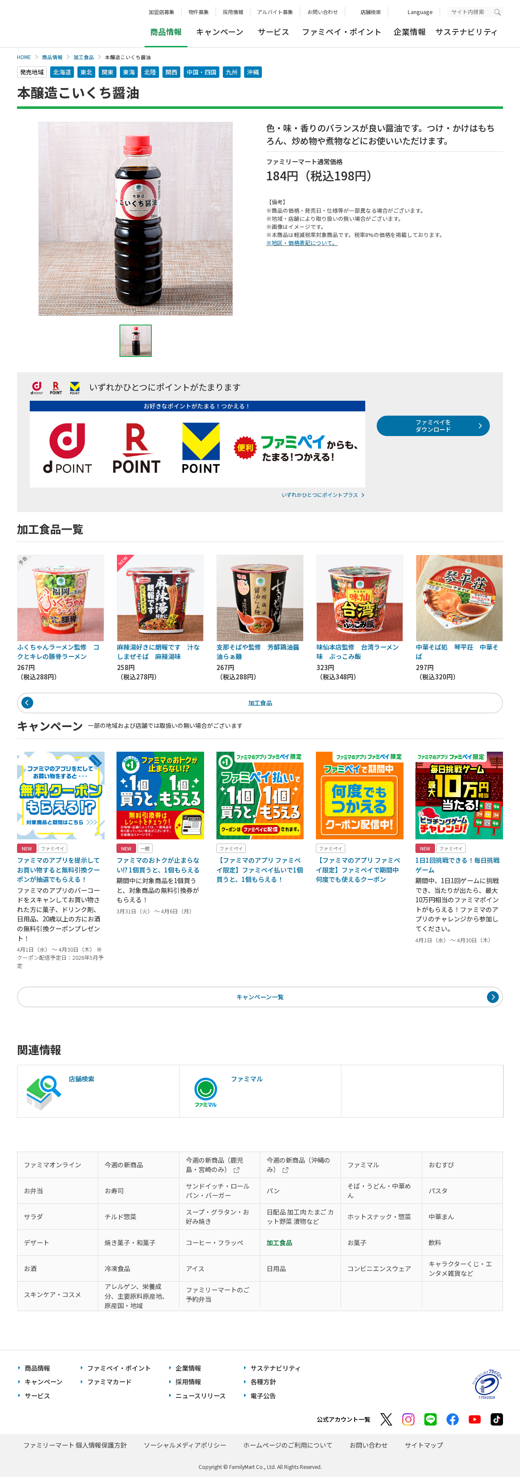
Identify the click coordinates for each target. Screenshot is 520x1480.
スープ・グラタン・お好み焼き (217, 1219)
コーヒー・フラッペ (214, 1245)
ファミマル (363, 1167)
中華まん (441, 1219)
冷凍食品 (117, 1271)
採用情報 (233, 11)
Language (420, 12)
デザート (36, 1245)
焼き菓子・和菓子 (130, 1245)
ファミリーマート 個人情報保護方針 (75, 1448)
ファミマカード (109, 1384)
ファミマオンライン (52, 1167)
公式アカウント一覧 (343, 1422)
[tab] (135, 341)
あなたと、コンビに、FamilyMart (59, 23)
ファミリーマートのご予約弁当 (218, 1297)
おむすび (441, 1167)
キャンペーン (219, 31)
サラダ (33, 1219)
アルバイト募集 (275, 11)
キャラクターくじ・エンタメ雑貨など (460, 1271)
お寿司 (114, 1193)
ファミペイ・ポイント (341, 31)
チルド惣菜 (120, 1219)
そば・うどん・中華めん (379, 1193)
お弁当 (33, 1193)
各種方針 (263, 1384)
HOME (24, 57)
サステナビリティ (467, 31)
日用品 (276, 1271)
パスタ (438, 1193)
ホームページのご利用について (287, 1448)
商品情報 (52, 57)
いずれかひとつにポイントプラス (319, 494)
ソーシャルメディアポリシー (185, 1448)
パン (273, 1193)
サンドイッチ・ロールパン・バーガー (218, 1193)
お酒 (30, 1271)
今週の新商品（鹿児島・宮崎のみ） (214, 1167)
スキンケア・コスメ (52, 1297)
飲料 (435, 1245)
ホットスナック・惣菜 (379, 1219)
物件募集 (198, 11)
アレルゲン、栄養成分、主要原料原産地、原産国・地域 (136, 1299)
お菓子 (357, 1245)
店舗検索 (371, 11)
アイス (195, 1271)
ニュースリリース (201, 1398)
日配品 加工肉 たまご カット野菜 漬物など (300, 1219)
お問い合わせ (322, 11)
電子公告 (263, 1398)
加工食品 (84, 57)
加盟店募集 (161, 11)
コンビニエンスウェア (379, 1271)
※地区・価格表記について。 (302, 243)
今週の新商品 (124, 1167)
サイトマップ (424, 1448)
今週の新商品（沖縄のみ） (298, 1167)
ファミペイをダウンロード (431, 426)
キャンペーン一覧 (260, 999)
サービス (274, 31)
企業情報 (410, 31)
